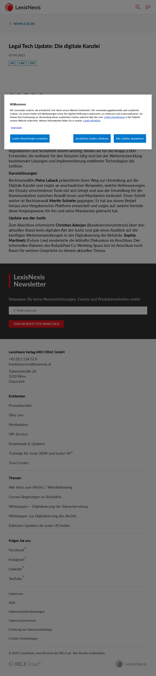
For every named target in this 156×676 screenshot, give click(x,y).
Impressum (16, 127)
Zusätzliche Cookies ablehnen (92, 138)
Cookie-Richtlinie (91, 120)
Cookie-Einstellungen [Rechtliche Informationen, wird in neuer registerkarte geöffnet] (114, 117)
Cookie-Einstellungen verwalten (30, 138)
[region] (78, 122)
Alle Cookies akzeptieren (130, 138)
